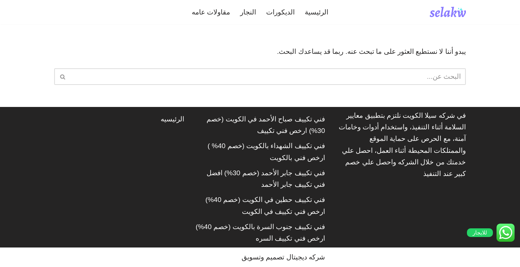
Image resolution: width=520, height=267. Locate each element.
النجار (248, 12)
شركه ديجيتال (305, 257)
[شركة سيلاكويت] (448, 12)
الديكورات (280, 12)
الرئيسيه (172, 119)
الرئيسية (316, 12)
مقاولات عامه (211, 12)
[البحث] (268, 76)
